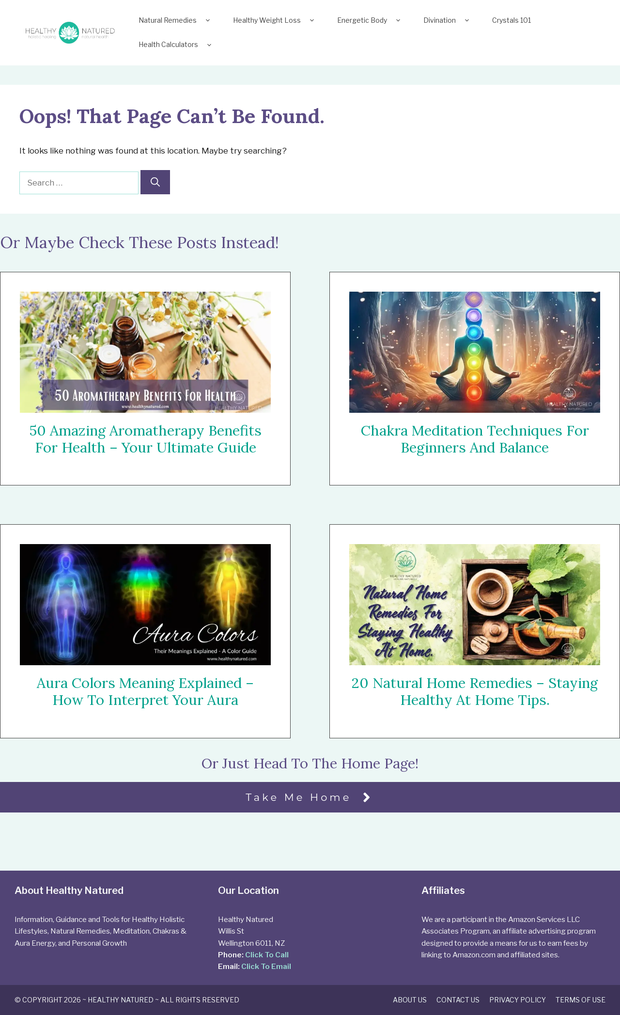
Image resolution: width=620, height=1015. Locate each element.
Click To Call (267, 954)
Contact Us (458, 1000)
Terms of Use (580, 1000)
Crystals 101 (511, 20)
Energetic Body (370, 20)
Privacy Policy (517, 1000)
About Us (410, 1000)
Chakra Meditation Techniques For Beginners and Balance (475, 439)
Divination (448, 20)
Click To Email (266, 966)
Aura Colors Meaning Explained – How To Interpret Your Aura (145, 691)
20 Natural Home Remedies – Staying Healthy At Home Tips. (475, 692)
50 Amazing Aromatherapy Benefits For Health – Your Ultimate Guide (145, 439)
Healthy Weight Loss (275, 20)
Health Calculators (177, 44)
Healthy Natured (121, 1000)
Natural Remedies (176, 20)
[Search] (155, 182)
